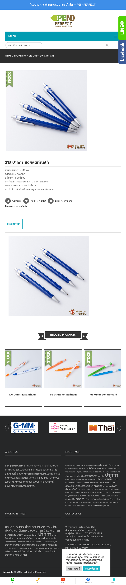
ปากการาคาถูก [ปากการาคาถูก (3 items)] (82, 486)
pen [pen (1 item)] (67, 465)
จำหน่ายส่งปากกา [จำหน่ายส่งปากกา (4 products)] (14, 535)
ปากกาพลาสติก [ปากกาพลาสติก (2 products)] (10, 541)
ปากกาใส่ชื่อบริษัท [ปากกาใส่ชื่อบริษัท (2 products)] (41, 548)
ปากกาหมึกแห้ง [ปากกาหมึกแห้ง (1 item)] (84, 489)
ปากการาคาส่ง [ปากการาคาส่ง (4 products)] (29, 545)
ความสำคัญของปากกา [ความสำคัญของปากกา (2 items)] (94, 468)
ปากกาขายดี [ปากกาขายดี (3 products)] (39, 538)
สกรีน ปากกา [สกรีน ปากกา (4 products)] (20, 555)
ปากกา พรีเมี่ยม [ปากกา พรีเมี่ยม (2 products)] (51, 538)
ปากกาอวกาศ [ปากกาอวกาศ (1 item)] (96, 489)
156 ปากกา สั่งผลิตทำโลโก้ (63, 394)
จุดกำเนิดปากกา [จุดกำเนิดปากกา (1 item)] (88, 472)
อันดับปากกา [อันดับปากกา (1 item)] (87, 502)
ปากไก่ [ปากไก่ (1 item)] (111, 492)
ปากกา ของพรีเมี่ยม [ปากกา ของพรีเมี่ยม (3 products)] (24, 538)
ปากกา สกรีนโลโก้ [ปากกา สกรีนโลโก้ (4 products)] (47, 545)
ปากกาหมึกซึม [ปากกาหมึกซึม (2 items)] (71, 489)
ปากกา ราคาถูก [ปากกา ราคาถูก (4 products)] (13, 545)
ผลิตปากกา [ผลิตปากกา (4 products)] (11, 551)
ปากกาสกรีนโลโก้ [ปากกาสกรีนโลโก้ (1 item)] (111, 486)
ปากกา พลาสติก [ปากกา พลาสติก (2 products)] (23, 541)
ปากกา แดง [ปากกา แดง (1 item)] (69, 492)
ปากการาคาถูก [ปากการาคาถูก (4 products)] (49, 541)
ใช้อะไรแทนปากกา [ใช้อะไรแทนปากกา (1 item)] (79, 505)
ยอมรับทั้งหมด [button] (91, 568)
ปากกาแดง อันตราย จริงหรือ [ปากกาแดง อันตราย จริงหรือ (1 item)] (85, 492)
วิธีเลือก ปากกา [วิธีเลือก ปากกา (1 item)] (105, 496)
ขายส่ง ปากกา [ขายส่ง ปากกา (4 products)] (35, 531)
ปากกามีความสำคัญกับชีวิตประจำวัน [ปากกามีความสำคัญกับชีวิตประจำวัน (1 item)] (97, 482)
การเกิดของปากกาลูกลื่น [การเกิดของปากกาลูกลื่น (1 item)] (93, 465)
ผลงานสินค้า (20, 55)
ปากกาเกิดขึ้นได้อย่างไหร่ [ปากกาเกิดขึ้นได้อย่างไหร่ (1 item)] (110, 489)
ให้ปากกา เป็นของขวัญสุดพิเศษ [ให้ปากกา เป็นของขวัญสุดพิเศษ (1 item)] (97, 505)
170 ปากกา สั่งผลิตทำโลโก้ (23, 394)
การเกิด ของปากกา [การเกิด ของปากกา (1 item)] (77, 465)
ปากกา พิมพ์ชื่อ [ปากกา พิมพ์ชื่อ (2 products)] (35, 541)
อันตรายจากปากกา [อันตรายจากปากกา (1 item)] (100, 502)
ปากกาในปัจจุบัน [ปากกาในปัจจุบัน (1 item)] (102, 492)
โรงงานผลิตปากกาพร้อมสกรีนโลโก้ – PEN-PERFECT (63, 4)
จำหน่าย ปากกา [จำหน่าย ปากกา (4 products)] (52, 531)
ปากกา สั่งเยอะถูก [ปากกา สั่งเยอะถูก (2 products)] (11, 548)
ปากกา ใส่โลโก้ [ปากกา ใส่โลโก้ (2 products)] (53, 548)
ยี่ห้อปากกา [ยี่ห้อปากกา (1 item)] (82, 496)
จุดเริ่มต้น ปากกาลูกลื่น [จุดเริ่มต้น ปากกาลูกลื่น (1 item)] (103, 472)
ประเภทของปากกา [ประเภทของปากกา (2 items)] (88, 476)
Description (13, 224)
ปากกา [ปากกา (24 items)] (111, 475)
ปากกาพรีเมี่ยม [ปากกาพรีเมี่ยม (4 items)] (105, 479)
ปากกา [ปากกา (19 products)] (44, 534)
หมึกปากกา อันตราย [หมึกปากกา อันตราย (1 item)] (108, 499)
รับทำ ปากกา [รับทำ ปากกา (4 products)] (42, 551)
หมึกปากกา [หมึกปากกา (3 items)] (78, 499)
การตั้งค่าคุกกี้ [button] (74, 568)
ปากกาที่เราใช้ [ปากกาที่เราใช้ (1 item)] (82, 479)
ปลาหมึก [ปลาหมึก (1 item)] (101, 476)
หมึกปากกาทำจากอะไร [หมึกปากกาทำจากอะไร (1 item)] (93, 499)
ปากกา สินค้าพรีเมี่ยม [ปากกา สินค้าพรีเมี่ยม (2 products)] (26, 548)
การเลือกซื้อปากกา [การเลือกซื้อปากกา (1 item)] (109, 465)
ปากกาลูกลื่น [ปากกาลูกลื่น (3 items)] (97, 486)
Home (8, 55)
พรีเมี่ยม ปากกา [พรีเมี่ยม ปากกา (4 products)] (26, 551)
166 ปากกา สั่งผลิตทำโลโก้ (103, 394)
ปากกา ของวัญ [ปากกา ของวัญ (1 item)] (71, 479)
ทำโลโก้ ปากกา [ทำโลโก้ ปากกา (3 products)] (30, 535)
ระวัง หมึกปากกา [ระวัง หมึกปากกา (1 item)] (93, 496)
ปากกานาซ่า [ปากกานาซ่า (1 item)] (92, 479)
